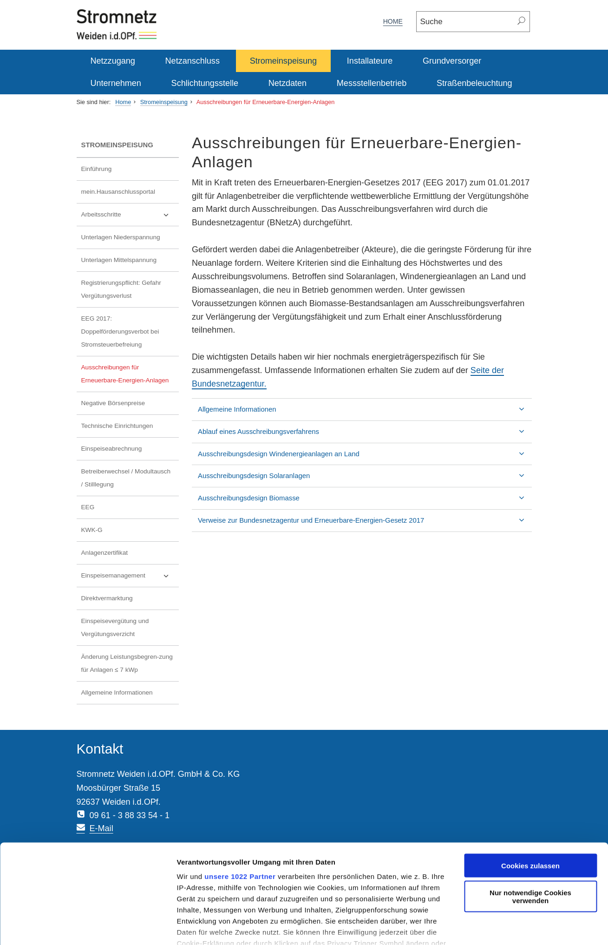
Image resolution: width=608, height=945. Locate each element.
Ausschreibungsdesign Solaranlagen (269, 475)
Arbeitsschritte (101, 214)
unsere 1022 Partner (185, 824)
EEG (88, 507)
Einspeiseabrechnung (111, 448)
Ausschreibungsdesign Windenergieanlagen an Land (293, 454)
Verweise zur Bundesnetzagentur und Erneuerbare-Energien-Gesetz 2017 (326, 520)
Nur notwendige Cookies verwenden (530, 845)
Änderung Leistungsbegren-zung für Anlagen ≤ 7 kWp (127, 663)
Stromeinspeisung (283, 61)
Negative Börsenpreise (113, 403)
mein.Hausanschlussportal (118, 191)
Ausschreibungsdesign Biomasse (263, 498)
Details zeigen (145, 927)
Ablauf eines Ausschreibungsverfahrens (273, 431)
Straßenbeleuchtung (474, 83)
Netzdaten (287, 83)
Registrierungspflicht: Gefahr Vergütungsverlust (121, 289)
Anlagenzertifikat (104, 552)
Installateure (369, 61)
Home (393, 21)
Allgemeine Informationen (117, 692)
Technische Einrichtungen (117, 425)
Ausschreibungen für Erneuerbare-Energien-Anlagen (265, 101)
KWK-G (92, 529)
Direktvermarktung (107, 598)
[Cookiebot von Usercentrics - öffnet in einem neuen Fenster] (60, 927)
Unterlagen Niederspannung (120, 237)
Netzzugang (113, 61)
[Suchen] (522, 21)
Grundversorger (452, 61)
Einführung (96, 168)
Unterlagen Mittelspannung (119, 259)
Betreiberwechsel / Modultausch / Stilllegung (126, 478)
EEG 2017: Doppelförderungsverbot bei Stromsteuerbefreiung (120, 331)
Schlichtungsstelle (204, 83)
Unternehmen (116, 83)
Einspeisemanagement (113, 575)
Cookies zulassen (530, 813)
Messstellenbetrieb (371, 83)
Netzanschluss (192, 61)
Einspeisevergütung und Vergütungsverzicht (115, 627)
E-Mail (247, 786)
